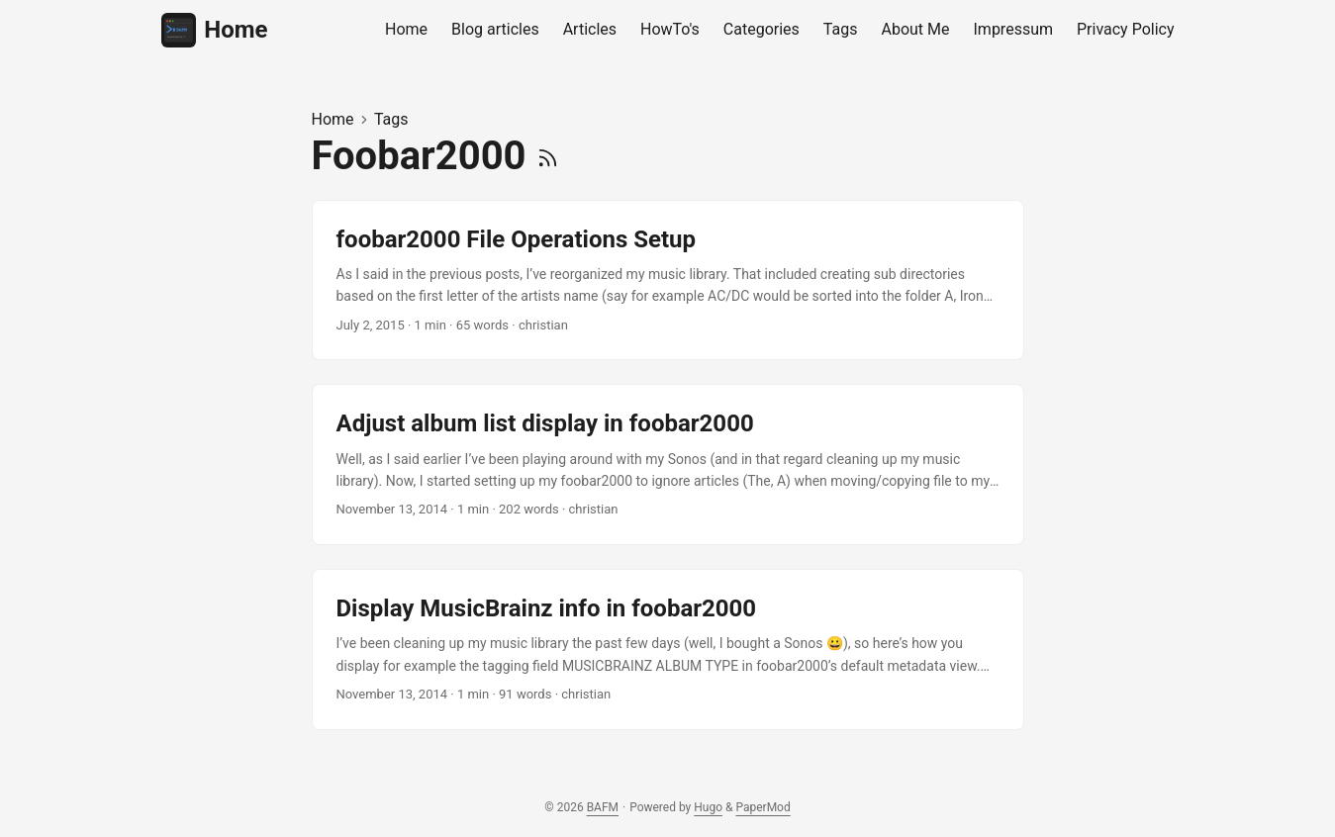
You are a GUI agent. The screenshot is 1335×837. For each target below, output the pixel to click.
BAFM (603, 807)
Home (214, 30)
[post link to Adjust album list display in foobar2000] (668, 464)
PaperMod (762, 807)
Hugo (708, 807)
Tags (391, 119)
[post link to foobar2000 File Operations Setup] (668, 280)
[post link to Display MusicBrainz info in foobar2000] (668, 649)
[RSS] (547, 156)
